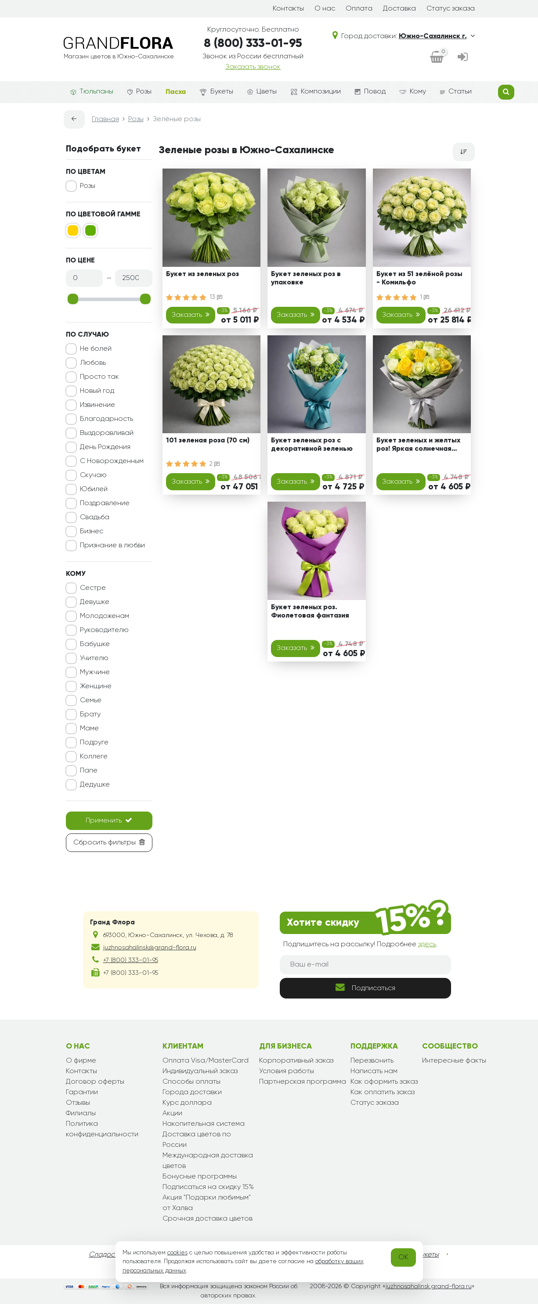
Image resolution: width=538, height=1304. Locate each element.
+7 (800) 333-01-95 (130, 960)
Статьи (456, 91)
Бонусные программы (199, 1176)
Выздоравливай (107, 433)
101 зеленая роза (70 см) (207, 440)
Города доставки (192, 1092)
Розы (139, 91)
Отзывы (78, 1102)
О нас (324, 8)
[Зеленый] (90, 230)
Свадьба (94, 517)
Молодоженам (104, 616)
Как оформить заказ (384, 1081)
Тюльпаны (92, 91)
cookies (177, 1253)
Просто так (99, 377)
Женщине (96, 686)
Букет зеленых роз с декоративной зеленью (312, 445)
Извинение (97, 405)
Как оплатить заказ (382, 1092)
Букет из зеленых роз (202, 274)
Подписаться (365, 987)
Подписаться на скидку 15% (208, 1187)
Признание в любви (112, 545)
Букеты (216, 92)
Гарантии (82, 1092)
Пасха (176, 92)
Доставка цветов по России (196, 1140)
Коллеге (94, 756)
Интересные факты (454, 1060)
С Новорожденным (112, 461)
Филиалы (81, 1113)
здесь (427, 944)
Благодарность (106, 419)
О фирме (81, 1060)
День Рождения (105, 447)
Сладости (105, 1254)
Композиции (316, 91)
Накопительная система (203, 1124)
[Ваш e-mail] (365, 964)
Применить (109, 820)
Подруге (94, 742)
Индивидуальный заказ (200, 1071)
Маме (89, 728)
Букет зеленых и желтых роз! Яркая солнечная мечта (418, 446)
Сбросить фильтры (109, 842)
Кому (413, 91)
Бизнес (91, 531)
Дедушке (95, 784)
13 (215, 297)
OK (403, 1257)
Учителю (94, 658)
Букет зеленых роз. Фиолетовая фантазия (310, 611)
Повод (370, 91)
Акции (172, 1113)
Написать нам (373, 1071)
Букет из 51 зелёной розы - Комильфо (419, 278)
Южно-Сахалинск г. (437, 36)
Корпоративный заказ (296, 1060)
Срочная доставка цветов (207, 1218)
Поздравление (105, 503)
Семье (90, 700)
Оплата (359, 8)
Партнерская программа (302, 1081)
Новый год (97, 391)
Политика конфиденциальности (102, 1129)
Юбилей (94, 489)
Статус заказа (450, 8)
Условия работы (286, 1071)
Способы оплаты (191, 1081)
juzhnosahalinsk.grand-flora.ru (429, 1286)
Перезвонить (372, 1060)
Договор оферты (95, 1081)
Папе (88, 770)
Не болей (96, 348)
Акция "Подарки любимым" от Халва (206, 1203)
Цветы (262, 91)
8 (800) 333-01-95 (253, 44)
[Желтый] (73, 230)
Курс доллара (187, 1102)
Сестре (93, 588)
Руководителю (104, 630)
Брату (90, 714)
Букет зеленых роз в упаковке (306, 278)
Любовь (93, 362)
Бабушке (95, 644)
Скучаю (93, 475)
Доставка (399, 8)
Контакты (288, 8)
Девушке (94, 602)
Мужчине (95, 672)
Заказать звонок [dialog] (253, 67)
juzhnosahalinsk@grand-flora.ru (149, 948)
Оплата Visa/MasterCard (205, 1060)
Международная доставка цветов (207, 1161)
